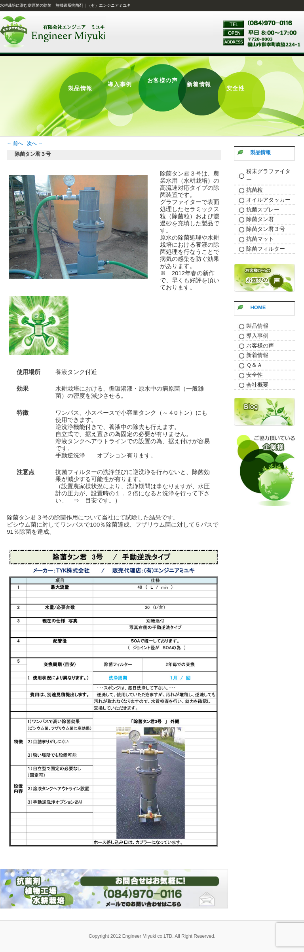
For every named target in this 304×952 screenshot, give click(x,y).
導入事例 (257, 335)
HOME (258, 307)
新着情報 (257, 355)
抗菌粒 (254, 190)
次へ (34, 143)
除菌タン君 (260, 219)
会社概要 (257, 385)
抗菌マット (260, 239)
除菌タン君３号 (265, 229)
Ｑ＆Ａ (254, 365)
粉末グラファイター (268, 175)
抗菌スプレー (262, 209)
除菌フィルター (265, 249)
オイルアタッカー (268, 199)
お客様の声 (260, 345)
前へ (14, 143)
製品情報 (260, 152)
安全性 (254, 375)
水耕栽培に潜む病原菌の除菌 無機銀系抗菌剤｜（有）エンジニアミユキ (65, 5)
